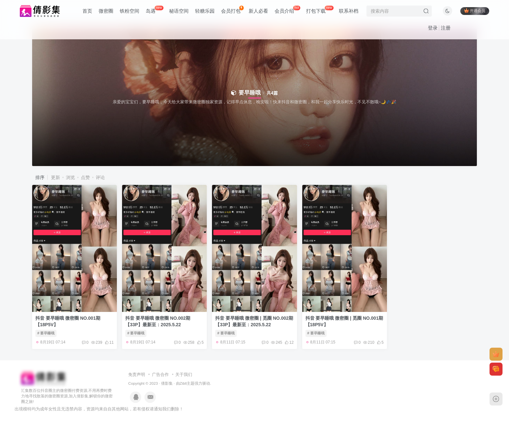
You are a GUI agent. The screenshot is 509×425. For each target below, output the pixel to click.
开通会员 (474, 10)
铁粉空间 (129, 11)
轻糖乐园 (205, 11)
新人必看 (258, 11)
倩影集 (167, 383)
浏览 (70, 177)
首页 (87, 11)
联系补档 (348, 11)
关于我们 (183, 374)
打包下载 (319, 10)
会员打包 (232, 10)
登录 (433, 28)
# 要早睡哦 (46, 333)
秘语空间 (179, 11)
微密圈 (106, 11)
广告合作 (160, 374)
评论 (100, 177)
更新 (55, 177)
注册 (446, 28)
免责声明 (136, 374)
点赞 (85, 177)
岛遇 (154, 10)
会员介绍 (287, 10)
